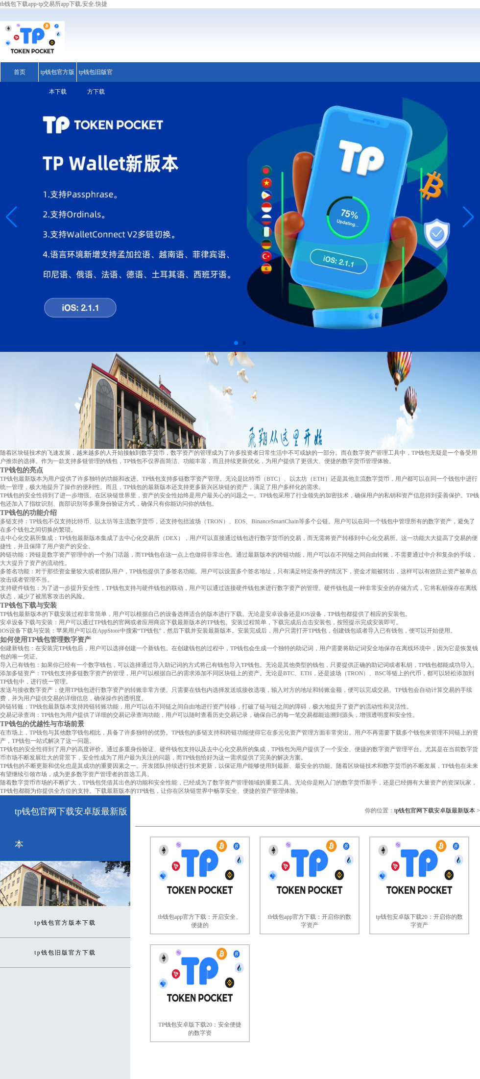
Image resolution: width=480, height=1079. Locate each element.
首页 (19, 72)
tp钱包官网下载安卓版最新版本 (434, 810)
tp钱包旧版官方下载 (96, 82)
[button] (468, 217)
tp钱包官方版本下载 (57, 82)
